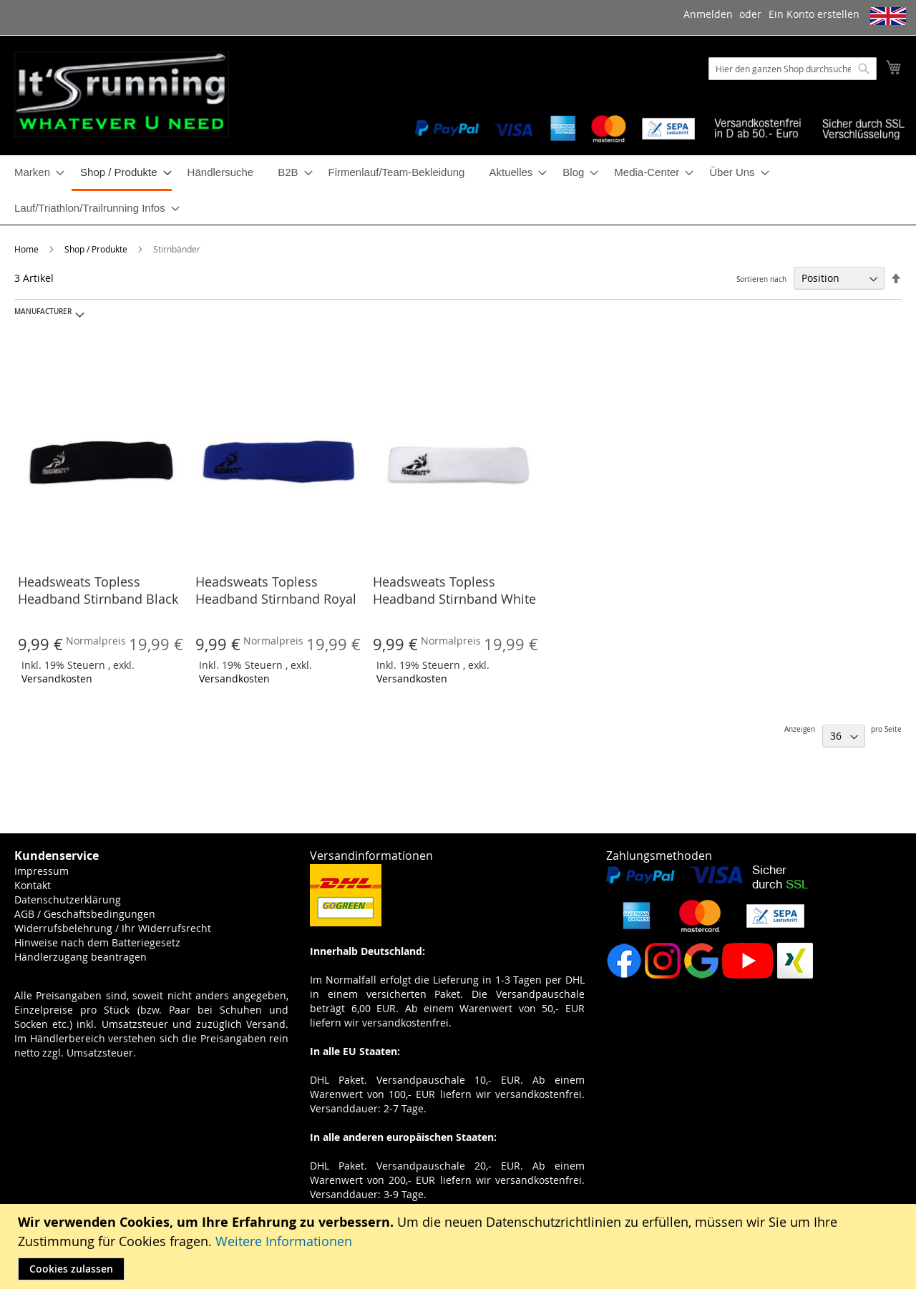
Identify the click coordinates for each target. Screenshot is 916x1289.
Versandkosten (56, 678)
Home (27, 249)
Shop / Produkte (97, 249)
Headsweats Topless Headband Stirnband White (454, 590)
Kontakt (32, 885)
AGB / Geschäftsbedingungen (84, 914)
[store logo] (121, 94)
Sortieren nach (761, 279)
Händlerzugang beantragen (80, 957)
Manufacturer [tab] (43, 311)
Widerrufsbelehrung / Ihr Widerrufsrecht (112, 928)
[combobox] (792, 68)
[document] (460, 1246)
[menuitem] (35, 172)
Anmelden (708, 14)
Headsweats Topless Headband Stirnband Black (98, 590)
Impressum (41, 871)
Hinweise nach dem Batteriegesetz (97, 942)
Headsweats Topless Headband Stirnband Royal (275, 590)
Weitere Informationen (283, 1241)
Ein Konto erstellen (814, 14)
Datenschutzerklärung (67, 899)
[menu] (458, 190)
